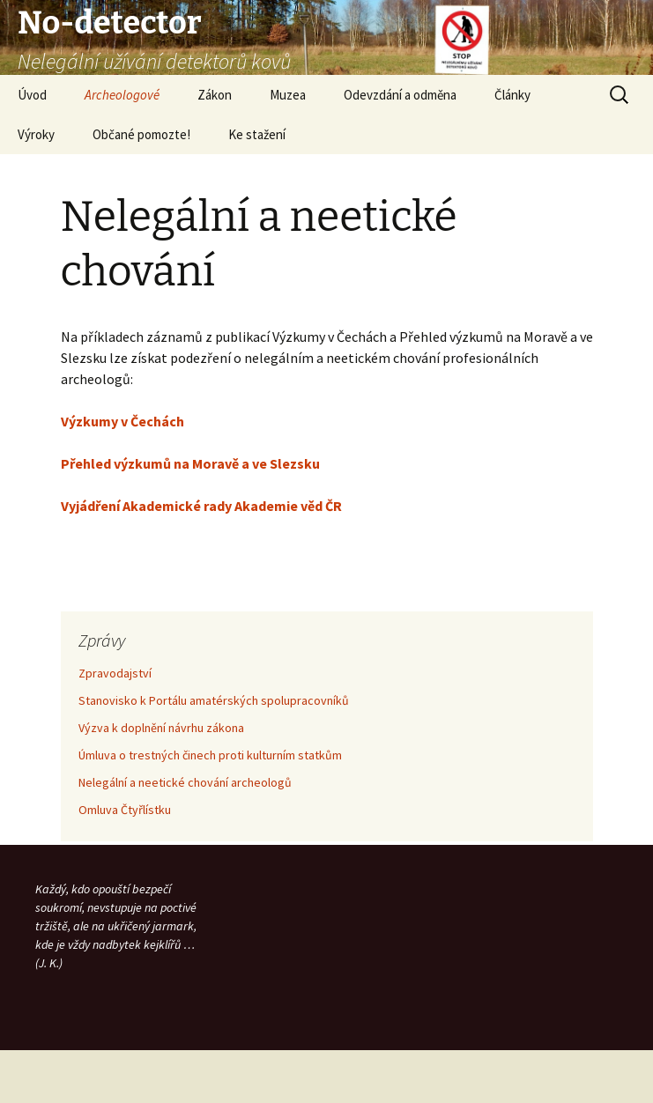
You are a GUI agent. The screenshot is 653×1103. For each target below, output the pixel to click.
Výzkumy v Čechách (122, 421)
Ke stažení (257, 134)
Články (512, 94)
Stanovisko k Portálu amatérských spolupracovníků (213, 700)
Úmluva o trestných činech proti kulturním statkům (210, 755)
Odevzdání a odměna (400, 94)
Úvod (32, 94)
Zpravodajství (115, 673)
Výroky (36, 134)
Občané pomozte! (141, 134)
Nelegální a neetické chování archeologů (185, 782)
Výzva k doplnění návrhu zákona (161, 728)
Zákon (214, 94)
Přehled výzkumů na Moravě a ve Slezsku (190, 463)
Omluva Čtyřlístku (124, 810)
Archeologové (122, 94)
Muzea (288, 94)
